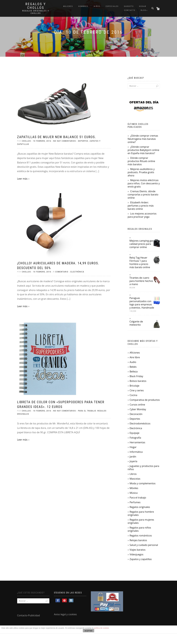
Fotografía (135, 437)
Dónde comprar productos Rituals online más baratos (141, 161)
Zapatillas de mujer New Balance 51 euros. (56, 137)
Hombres (83, 6)
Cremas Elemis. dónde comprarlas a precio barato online (143, 194)
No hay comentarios (64, 141)
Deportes (83, 141)
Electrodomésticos (140, 423)
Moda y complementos (143, 483)
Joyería (133, 461)
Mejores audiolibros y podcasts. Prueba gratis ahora (141, 172)
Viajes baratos (137, 549)
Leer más (22, 178)
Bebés (133, 366)
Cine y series (137, 390)
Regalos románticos (141, 535)
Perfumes (135, 502)
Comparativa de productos (145, 400)
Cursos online (137, 404)
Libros (133, 474)
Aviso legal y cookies (65, 614)
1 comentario (60, 272)
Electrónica (77, 272)
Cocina (133, 395)
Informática (136, 452)
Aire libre (135, 357)
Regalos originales (140, 507)
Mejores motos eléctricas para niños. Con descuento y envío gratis (144, 183)
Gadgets (129, 6)
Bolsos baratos (138, 381)
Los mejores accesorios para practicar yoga (142, 215)
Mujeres (68, 6)
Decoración (136, 414)
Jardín (133, 456)
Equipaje (134, 433)
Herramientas (137, 442)
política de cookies (101, 628)
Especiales (112, 6)
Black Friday (136, 376)
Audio (133, 362)
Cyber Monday (138, 409)
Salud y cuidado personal (144, 545)
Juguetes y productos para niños (143, 467)
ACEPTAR (88, 631)
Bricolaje (134, 385)
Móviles (134, 488)
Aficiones (135, 352)
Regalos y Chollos (35, 6)
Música (133, 493)
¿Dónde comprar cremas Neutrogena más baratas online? (143, 139)
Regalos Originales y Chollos (35, 12)
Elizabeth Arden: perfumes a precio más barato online (141, 206)
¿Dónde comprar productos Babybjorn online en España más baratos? (143, 150)
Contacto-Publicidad (28, 615)
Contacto (129, 10)
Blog (143, 10)
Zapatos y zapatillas (141, 559)
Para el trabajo (87, 411)
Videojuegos (136, 554)
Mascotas (135, 478)
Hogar (142, 6)
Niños (97, 6)
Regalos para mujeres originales (141, 521)
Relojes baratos (138, 540)
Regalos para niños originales (139, 529)
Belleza (134, 371)
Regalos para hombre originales (141, 513)
